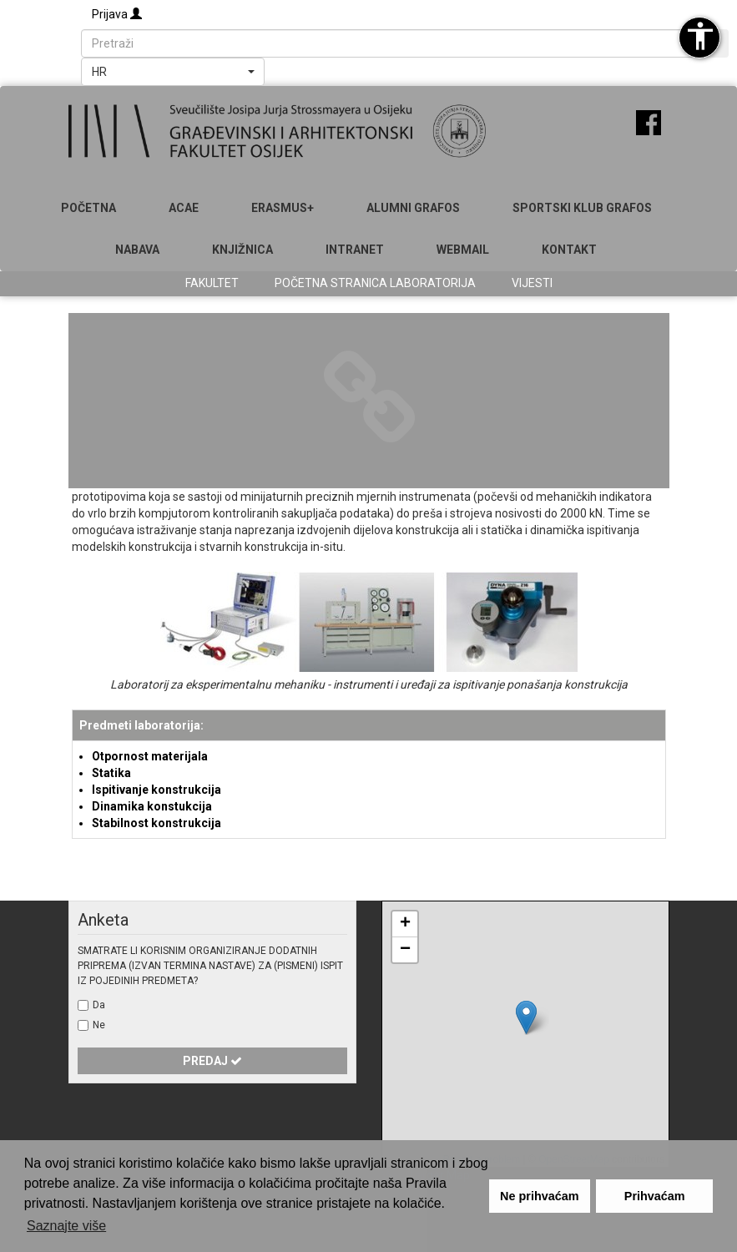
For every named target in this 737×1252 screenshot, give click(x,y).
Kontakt (569, 249)
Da (99, 1005)
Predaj (212, 1061)
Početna (88, 208)
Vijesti (532, 283)
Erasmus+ (282, 208)
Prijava (117, 14)
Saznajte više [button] (66, 1226)
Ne (99, 1025)
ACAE (184, 208)
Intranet (355, 249)
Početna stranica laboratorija (375, 283)
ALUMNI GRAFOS (413, 208)
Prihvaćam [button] (654, 1196)
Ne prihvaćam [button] (539, 1196)
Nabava (137, 249)
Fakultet (212, 283)
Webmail (463, 249)
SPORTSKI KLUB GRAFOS (582, 208)
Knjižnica (242, 249)
